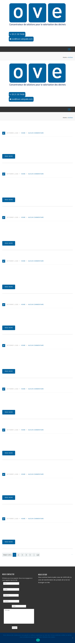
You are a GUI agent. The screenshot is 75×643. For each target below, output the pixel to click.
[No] (73, 638)
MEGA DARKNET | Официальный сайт (20, 128)
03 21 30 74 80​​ (18, 34)
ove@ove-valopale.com (22, 39)
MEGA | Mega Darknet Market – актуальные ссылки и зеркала (33, 300)
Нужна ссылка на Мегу (14, 384)
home (23, 133)
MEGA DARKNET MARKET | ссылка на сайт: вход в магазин (30, 341)
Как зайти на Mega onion (15, 169)
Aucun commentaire (36, 133)
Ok (38, 640)
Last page (37, 556)
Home (65, 57)
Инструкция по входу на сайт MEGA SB (22, 256)
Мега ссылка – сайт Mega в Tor (18, 425)
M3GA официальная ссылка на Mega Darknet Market (29, 213)
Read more (9, 156)
